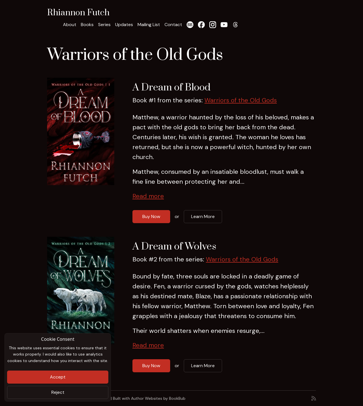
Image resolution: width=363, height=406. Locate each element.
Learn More (203, 216)
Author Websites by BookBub (158, 398)
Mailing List (149, 25)
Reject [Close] (57, 392)
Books (87, 25)
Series (104, 25)
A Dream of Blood (171, 87)
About (69, 25)
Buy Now (151, 216)
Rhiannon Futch (78, 12)
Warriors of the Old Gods (240, 100)
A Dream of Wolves (174, 246)
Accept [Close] (58, 377)
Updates (124, 25)
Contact (173, 25)
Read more (148, 196)
